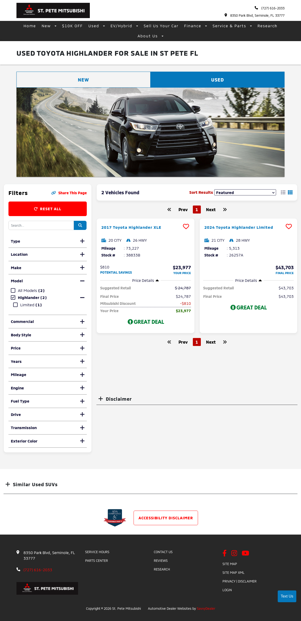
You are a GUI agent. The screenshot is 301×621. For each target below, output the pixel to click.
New (47, 25)
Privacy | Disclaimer (239, 581)
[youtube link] (245, 553)
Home (30, 25)
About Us (148, 36)
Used (94, 25)
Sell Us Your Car (161, 25)
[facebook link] (224, 553)
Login (227, 590)
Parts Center (96, 561)
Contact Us (163, 552)
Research (267, 25)
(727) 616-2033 (270, 8)
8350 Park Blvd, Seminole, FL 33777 (255, 15)
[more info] (145, 219)
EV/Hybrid (122, 25)
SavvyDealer (206, 608)
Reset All (47, 208)
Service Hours (97, 552)
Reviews (161, 561)
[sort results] (245, 192)
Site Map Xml (233, 572)
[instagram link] (234, 553)
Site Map (229, 564)
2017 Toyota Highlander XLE (136, 227)
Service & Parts (230, 25)
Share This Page (69, 192)
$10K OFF (72, 25)
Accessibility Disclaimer (166, 518)
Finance (193, 25)
